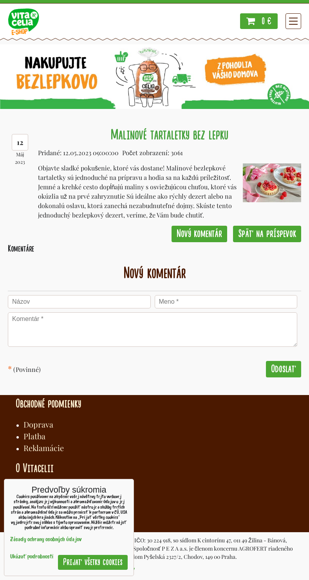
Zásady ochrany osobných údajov (46, 540)
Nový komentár (199, 233)
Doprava (38, 424)
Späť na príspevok (267, 233)
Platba (34, 436)
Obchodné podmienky (48, 404)
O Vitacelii (35, 468)
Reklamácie (43, 447)
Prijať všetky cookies (93, 562)
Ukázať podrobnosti (31, 557)
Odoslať (283, 368)
